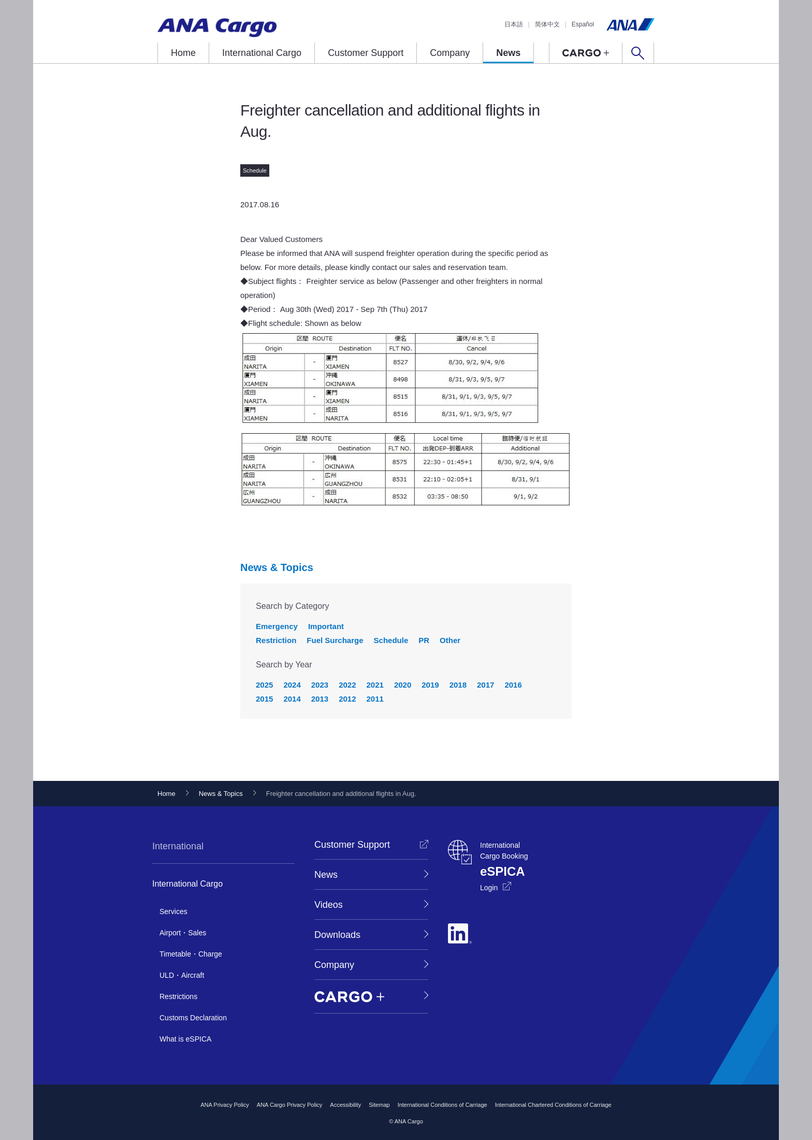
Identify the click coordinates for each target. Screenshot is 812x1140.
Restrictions (178, 996)
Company (450, 53)
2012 (347, 698)
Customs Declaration (193, 1018)
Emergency (277, 626)
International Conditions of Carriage (442, 1105)
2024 (291, 684)
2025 (264, 684)
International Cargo (261, 53)
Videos (328, 904)
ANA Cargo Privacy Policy (290, 1105)
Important (326, 626)
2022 (347, 684)
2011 (375, 698)
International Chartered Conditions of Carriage (553, 1105)
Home (183, 53)
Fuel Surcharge (335, 640)
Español (583, 24)
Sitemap (379, 1105)
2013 (319, 698)
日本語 (513, 24)
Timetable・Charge (191, 954)
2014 (291, 698)
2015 (264, 698)
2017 (485, 684)
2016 (512, 684)
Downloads (337, 934)
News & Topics (276, 567)
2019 (430, 684)
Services (173, 911)
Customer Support (365, 53)
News (508, 53)
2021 (375, 684)
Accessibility (345, 1105)
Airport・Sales (183, 933)
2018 (458, 684)
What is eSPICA (185, 1039)
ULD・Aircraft (182, 975)
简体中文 (547, 24)
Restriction (276, 640)
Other (450, 640)
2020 (402, 684)
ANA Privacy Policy (224, 1105)
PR (423, 640)
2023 (319, 684)
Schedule (391, 640)
